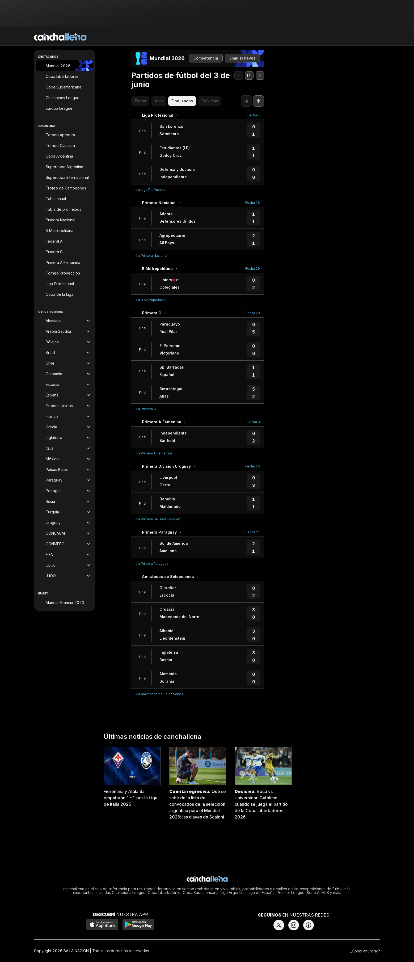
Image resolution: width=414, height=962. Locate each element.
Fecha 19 (252, 269)
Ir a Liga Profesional (151, 190)
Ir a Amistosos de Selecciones (159, 694)
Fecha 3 (253, 422)
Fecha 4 (253, 115)
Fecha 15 (252, 466)
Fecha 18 (252, 203)
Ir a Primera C (146, 409)
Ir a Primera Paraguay (152, 564)
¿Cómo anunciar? (365, 951)
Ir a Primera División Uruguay (158, 519)
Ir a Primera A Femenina (154, 453)
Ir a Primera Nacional (151, 256)
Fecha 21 (253, 532)
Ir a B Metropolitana (151, 300)
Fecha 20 (253, 313)
